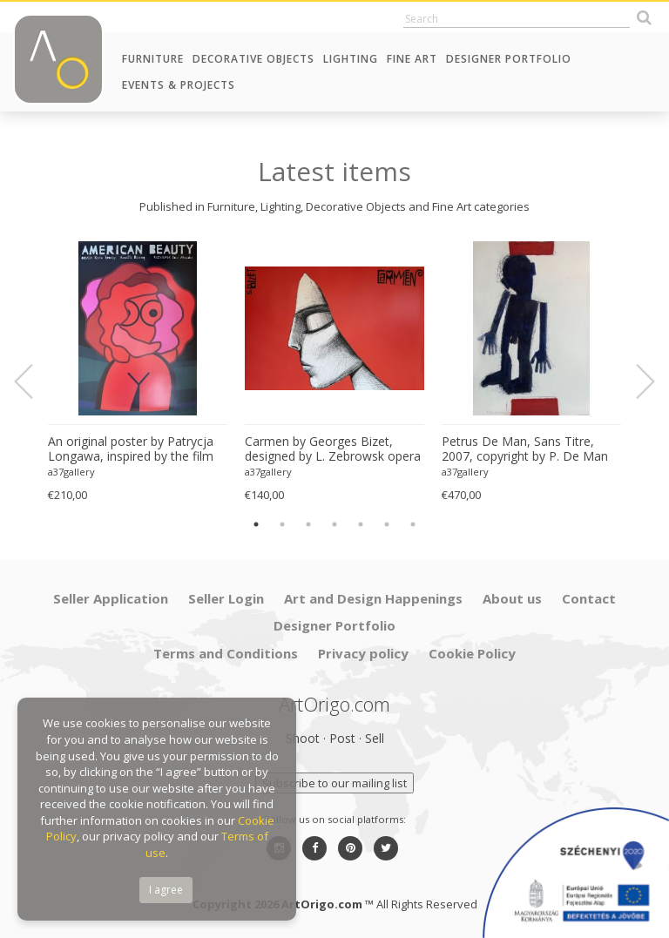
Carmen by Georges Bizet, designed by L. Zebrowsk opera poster (333, 449)
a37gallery (71, 471)
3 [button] (308, 524)
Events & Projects (178, 85)
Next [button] (635, 381)
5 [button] (360, 524)
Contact (589, 598)
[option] (137, 372)
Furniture (153, 58)
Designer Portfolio (508, 58)
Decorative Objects (253, 58)
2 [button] (282, 524)
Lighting (350, 58)
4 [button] (334, 524)
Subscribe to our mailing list (334, 783)
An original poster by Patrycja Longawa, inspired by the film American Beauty (130, 449)
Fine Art (412, 58)
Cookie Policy (472, 653)
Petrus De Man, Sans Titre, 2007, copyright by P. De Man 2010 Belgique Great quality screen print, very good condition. (525, 449)
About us (512, 598)
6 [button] (386, 524)
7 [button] (413, 524)
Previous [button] (34, 381)
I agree (166, 889)
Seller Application (110, 598)
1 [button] (256, 524)
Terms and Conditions (225, 653)
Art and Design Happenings (373, 598)
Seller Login (226, 598)
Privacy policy (363, 653)
